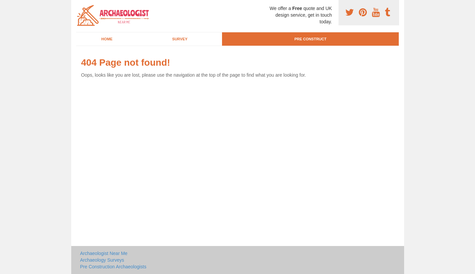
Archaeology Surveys (102, 260)
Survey (179, 39)
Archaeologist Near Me (103, 253)
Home (107, 39)
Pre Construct (310, 39)
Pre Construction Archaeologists (113, 266)
